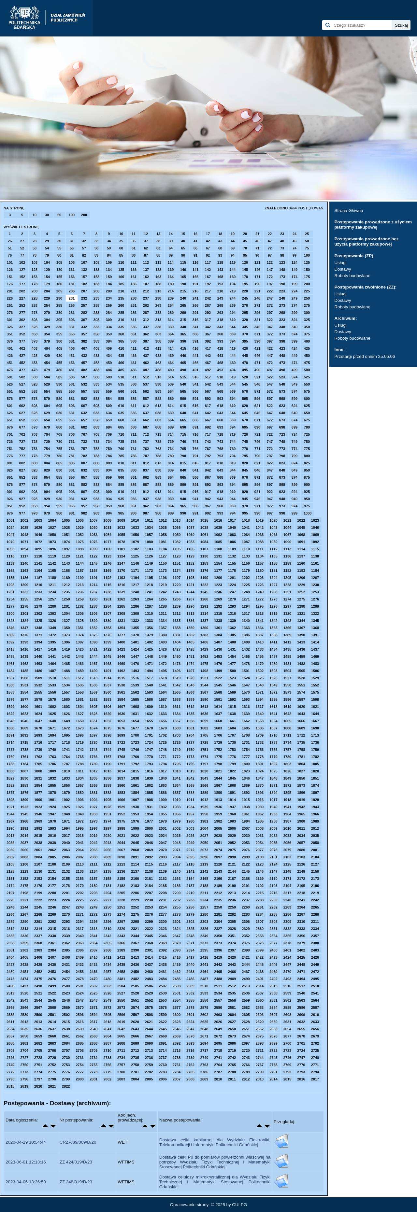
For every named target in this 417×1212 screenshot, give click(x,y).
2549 (107, 1000)
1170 (121, 570)
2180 (93, 886)
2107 (38, 864)
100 (72, 215)
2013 (10, 836)
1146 (107, 563)
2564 (315, 1000)
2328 (232, 929)
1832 (52, 778)
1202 (246, 578)
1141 (38, 563)
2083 (24, 857)
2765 (232, 1065)
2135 (107, 871)
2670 (190, 1036)
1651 (93, 721)
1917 (273, 800)
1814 (121, 771)
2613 (38, 1022)
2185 (162, 886)
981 (72, 513)
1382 (190, 635)
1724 (149, 742)
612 (146, 406)
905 (59, 492)
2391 (149, 950)
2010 (287, 828)
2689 (135, 1043)
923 (282, 492)
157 (84, 277)
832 (84, 470)
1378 (135, 635)
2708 (79, 1050)
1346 (10, 628)
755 (59, 449)
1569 (232, 692)
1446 (121, 656)
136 (134, 270)
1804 (301, 764)
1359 (190, 628)
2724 (301, 1050)
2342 (107, 936)
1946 (38, 814)
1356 (149, 628)
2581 (232, 1007)
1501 (246, 671)
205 (59, 291)
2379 (301, 943)
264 (171, 305)
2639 (79, 1029)
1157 (260, 563)
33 (96, 241)
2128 (10, 871)
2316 (66, 929)
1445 (107, 656)
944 (233, 499)
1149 (149, 563)
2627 (232, 1022)
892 (208, 484)
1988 (301, 821)
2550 (121, 1000)
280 (59, 313)
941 (195, 499)
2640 (93, 1029)
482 (84, 370)
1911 (190, 800)
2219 (315, 893)
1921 (10, 807)
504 (47, 377)
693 (220, 427)
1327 (66, 621)
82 (84, 255)
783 (96, 456)
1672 (66, 728)
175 (307, 277)
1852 (10, 785)
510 (121, 377)
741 (195, 442)
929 (47, 499)
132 (84, 270)
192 (208, 284)
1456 (260, 656)
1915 (246, 800)
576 (10, 399)
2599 (162, 1015)
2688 (121, 1043)
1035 (162, 527)
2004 (204, 828)
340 (183, 327)
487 (146, 370)
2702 (315, 1043)
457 (84, 363)
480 (59, 370)
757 (84, 449)
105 (59, 262)
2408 (66, 957)
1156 (246, 563)
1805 (315, 764)
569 (233, 391)
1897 (315, 793)
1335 (176, 621)
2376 (260, 943)
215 (183, 291)
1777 (246, 757)
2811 (232, 1079)
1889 (204, 793)
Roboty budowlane (352, 275)
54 (47, 248)
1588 (176, 699)
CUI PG (239, 1204)
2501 (79, 986)
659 (109, 420)
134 (109, 270)
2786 (204, 1072)
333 (96, 327)
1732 (260, 742)
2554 (176, 1000)
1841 (176, 778)
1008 (107, 520)
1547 (246, 685)
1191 (93, 578)
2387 (93, 950)
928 (34, 499)
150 (307, 270)
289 (171, 313)
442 (208, 356)
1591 (218, 699)
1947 (52, 814)
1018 (246, 520)
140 (183, 270)
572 (270, 391)
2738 (176, 1058)
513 (158, 377)
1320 (287, 613)
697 (270, 427)
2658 (24, 1036)
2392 (162, 950)
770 (245, 449)
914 (171, 492)
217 (208, 291)
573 (282, 391)
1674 (93, 728)
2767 (260, 1065)
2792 (287, 1072)
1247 (232, 592)
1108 (218, 549)
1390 (301, 635)
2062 (52, 850)
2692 (176, 1043)
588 (158, 399)
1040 (232, 527)
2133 (79, 871)
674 (294, 420)
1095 (38, 549)
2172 (301, 879)
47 (270, 241)
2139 (162, 871)
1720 (93, 742)
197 (270, 284)
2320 (121, 929)
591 (195, 399)
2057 (301, 843)
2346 (162, 936)
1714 (10, 742)
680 (59, 427)
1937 (232, 807)
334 (109, 327)
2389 (121, 950)
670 (245, 420)
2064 (79, 850)
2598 (149, 1015)
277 (22, 313)
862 (146, 477)
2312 (10, 929)
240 (183, 298)
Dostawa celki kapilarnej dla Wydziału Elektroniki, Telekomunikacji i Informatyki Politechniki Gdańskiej (214, 1142)
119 (233, 262)
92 (208, 255)
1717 (52, 742)
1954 (149, 814)
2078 (273, 850)
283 (96, 313)
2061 (38, 850)
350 (307, 327)
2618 (107, 1022)
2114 (135, 864)
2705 (38, 1050)
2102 (287, 857)
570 (245, 391)
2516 (287, 986)
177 (22, 284)
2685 (79, 1043)
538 (158, 384)
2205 (121, 893)
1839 (149, 778)
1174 (176, 570)
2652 (260, 1029)
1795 (176, 764)
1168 (93, 570)
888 (158, 484)
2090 (121, 857)
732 (84, 442)
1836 (107, 778)
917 (208, 492)
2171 (287, 879)
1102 (135, 549)
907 (84, 492)
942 (208, 499)
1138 (315, 556)
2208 (162, 893)
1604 (79, 707)
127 (22, 270)
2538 (273, 993)
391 (195, 341)
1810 (66, 771)
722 (270, 434)
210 (121, 291)
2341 (93, 936)
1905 (107, 800)
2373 (218, 943)
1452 (204, 656)
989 (171, 513)
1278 (24, 606)
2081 (315, 850)
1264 (149, 599)
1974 (107, 821)
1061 (204, 535)
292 (208, 313)
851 (10, 477)
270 (245, 305)
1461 (10, 664)
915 (183, 492)
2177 (52, 886)
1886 (162, 793)
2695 (218, 1043)
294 (233, 313)
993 (220, 513)
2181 (107, 886)
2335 (10, 936)
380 (59, 341)
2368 (149, 943)
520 (245, 377)
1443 (79, 656)
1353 (107, 628)
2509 (190, 986)
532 (84, 384)
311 (134, 320)
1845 (232, 778)
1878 (52, 793)
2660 (52, 1036)
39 (171, 241)
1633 (162, 714)
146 (257, 270)
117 (208, 262)
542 (208, 384)
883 (96, 484)
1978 (162, 821)
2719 (232, 1050)
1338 (218, 621)
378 (34, 341)
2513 (246, 986)
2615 (66, 1022)
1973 (93, 821)
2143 (218, 871)
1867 (218, 785)
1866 (204, 785)
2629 (260, 1022)
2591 (52, 1015)
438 (158, 356)
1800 (246, 764)
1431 (232, 649)
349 (294, 327)
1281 (66, 606)
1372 (52, 635)
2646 (176, 1029)
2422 (260, 957)
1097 (66, 549)
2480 (107, 979)
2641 (107, 1029)
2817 (315, 1079)
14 (171, 234)
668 (220, 420)
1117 (24, 556)
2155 (66, 879)
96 (257, 255)
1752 (218, 750)
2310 (301, 921)
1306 (93, 613)
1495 (162, 671)
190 (183, 284)
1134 (260, 556)
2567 (38, 1007)
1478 (246, 664)
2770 (301, 1065)
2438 (162, 964)
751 (10, 449)
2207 (149, 893)
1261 (107, 599)
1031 (107, 527)
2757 (121, 1065)
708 (96, 434)
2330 (260, 929)
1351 (79, 628)
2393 (176, 950)
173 (282, 277)
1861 (135, 785)
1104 (162, 549)
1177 (218, 570)
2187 (190, 886)
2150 (315, 871)
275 (307, 305)
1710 (273, 735)
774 (294, 449)
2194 (287, 886)
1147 (121, 563)
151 (10, 277)
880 (59, 484)
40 (183, 241)
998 (282, 513)
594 (233, 399)
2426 (315, 957)
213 (158, 291)
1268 (204, 599)
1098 (79, 549)
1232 (24, 592)
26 (10, 241)
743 (220, 442)
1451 (190, 656)
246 (257, 298)
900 (307, 484)
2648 (204, 1029)
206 (72, 291)
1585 (135, 699)
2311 (315, 921)
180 (59, 284)
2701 (301, 1043)
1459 (301, 656)
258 (96, 305)
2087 (79, 857)
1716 (38, 742)
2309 (287, 921)
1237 (93, 592)
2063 (66, 850)
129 (47, 270)
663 (158, 420)
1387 (260, 635)
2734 (121, 1058)
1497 (190, 671)
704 (47, 434)
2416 (176, 957)
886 (134, 484)
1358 (176, 628)
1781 (301, 757)
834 (109, 470)
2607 (273, 1015)
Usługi (340, 262)
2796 (24, 1079)
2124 (273, 864)
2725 (315, 1050)
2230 (149, 900)
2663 (93, 1036)
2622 (162, 1022)
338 (158, 327)
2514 (260, 986)
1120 (66, 556)
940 (183, 499)
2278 (176, 914)
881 (72, 484)
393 (220, 341)
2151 (10, 879)
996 (257, 513)
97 (270, 255)
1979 (176, 821)
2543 (24, 1000)
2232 (176, 900)
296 (257, 313)
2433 (93, 964)
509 (109, 377)
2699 (273, 1043)
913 (158, 492)
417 (208, 348)
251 (10, 305)
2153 (38, 879)
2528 (135, 993)
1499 (218, 671)
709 (109, 434)
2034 (301, 836)
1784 (24, 764)
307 (84, 320)
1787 (66, 764)
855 (59, 477)
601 (10, 406)
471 (257, 363)
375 (307, 334)
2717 (204, 1050)
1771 (162, 757)
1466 (79, 664)
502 (22, 377)
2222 (38, 900)
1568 (218, 692)
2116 (162, 864)
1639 (246, 714)
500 (307, 370)
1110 (246, 549)
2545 (52, 1000)
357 (84, 334)
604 (47, 406)
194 (233, 284)
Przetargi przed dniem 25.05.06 (364, 356)
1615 (232, 707)
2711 (121, 1050)
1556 (52, 692)
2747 (301, 1058)
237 (146, 298)
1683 (218, 728)
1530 (10, 685)
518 (220, 377)
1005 (66, 520)
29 (47, 241)
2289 (10, 921)
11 (134, 234)
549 (294, 384)
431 (72, 356)
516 (195, 377)
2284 (260, 914)
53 (34, 248)
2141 (190, 871)
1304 (66, 613)
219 (233, 291)
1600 (24, 707)
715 (183, 434)
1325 (38, 621)
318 (220, 320)
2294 (79, 921)
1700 (135, 735)
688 (158, 427)
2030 (246, 836)
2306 (246, 921)
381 (72, 341)
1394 (38, 642)
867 (208, 477)
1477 (232, 664)
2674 (246, 1036)
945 (245, 499)
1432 (246, 649)
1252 (301, 592)
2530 (162, 993)
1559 (93, 692)
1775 (218, 757)
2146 (260, 871)
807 (84, 463)
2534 (218, 993)
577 (22, 399)
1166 (66, 570)
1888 (190, 793)
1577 (24, 699)
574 (294, 391)
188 (158, 284)
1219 (162, 585)
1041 (246, 527)
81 (72, 255)
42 (208, 241)
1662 (246, 721)
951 (10, 506)
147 (270, 270)
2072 (190, 850)
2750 (24, 1065)
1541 (162, 685)
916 (195, 492)
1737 (10, 750)
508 (96, 377)
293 (220, 313)
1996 (93, 828)
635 (121, 413)
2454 (66, 972)
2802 (107, 1079)
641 (195, 413)
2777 (79, 1072)
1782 (315, 757)
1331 (121, 621)
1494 (149, 671)
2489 (232, 979)
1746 (135, 750)
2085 (52, 857)
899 (294, 484)
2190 (232, 886)
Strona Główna (348, 210)
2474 (24, 979)
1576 (10, 699)
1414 (315, 642)
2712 (135, 1050)
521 (257, 377)
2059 (10, 850)
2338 (52, 936)
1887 (176, 793)
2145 (246, 871)
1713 (315, 735)
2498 (38, 986)
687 (146, 427)
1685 (246, 728)
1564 (162, 692)
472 (270, 363)
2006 (232, 828)
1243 (176, 592)
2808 (190, 1079)
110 (121, 262)
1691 (10, 735)
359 (109, 334)
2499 (52, 986)
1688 (287, 728)
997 (270, 513)
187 (146, 284)
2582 (246, 1007)
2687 (107, 1043)
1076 (93, 542)
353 (34, 334)
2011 (301, 828)
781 (72, 456)
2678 (301, 1036)
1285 (121, 606)
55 (59, 248)
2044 (121, 843)
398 (282, 341)
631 (72, 413)
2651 (246, 1029)
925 (307, 492)
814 (171, 463)
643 (220, 413)
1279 (38, 606)
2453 (52, 972)
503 (34, 377)
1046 (315, 527)
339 (171, 327)
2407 (52, 957)
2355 (287, 936)
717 (208, 434)
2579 (204, 1007)
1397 (79, 642)
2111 (93, 864)
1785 (38, 764)
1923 (38, 807)
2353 (260, 936)
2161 (149, 879)
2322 (149, 929)
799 (294, 456)
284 (109, 313)
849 (294, 470)
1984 (246, 821)
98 (282, 255)
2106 (24, 864)
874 (294, 477)
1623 (24, 714)
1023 (315, 520)
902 (22, 492)
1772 (176, 757)
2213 (232, 893)
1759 (315, 750)
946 (257, 499)
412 (146, 348)
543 (220, 384)
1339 (232, 621)
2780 (121, 1072)
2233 (190, 900)
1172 (149, 570)
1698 (107, 735)
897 (270, 484)
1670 (38, 728)
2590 (38, 1015)
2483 (149, 979)
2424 (287, 957)
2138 (149, 871)
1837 (121, 778)
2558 (232, 1000)
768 (220, 449)
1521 (204, 678)
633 (96, 413)
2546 (66, 1000)
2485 (176, 979)
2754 (79, 1065)
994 (233, 513)
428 (34, 356)
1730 (232, 742)
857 (84, 477)
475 (307, 363)
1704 (190, 735)
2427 (10, 964)
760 (121, 449)
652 (22, 420)
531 (72, 384)
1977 (149, 821)
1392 (10, 642)
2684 (66, 1043)
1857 (79, 785)
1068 (301, 535)
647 (270, 413)
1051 (66, 535)
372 (270, 334)
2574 (135, 1007)
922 (270, 492)
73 (282, 248)
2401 (287, 950)
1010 (135, 520)
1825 (273, 771)
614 (171, 406)
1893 (260, 793)
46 (257, 241)
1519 (176, 678)
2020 (107, 836)
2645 (162, 1029)
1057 (149, 535)
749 (294, 442)
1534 (66, 685)
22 (270, 234)
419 (233, 348)
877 (22, 484)
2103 (301, 857)
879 (47, 484)
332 (84, 327)
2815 (287, 1079)
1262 (121, 599)
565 (183, 391)
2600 (176, 1015)
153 (34, 277)
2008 (260, 828)
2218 (301, 893)
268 (220, 305)
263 (158, 305)
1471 (149, 664)
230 (59, 298)
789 (171, 456)
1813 (107, 771)
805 (59, 463)
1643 (301, 714)
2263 (287, 907)
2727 (24, 1058)
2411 (107, 957)
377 (22, 341)
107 (84, 262)
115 (183, 262)
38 (158, 241)
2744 (260, 1058)
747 (270, 442)
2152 (24, 879)
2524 (79, 993)
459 (109, 363)
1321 (301, 613)
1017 (232, 520)
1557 (66, 692)
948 (282, 499)
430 (59, 356)
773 (282, 449)
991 (195, 513)
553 (34, 391)
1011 (149, 520)
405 (59, 348)
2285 (273, 914)
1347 (24, 628)
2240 (287, 900)
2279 (190, 914)
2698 (260, 1043)
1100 (107, 549)
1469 (121, 664)
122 (270, 262)
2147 (273, 871)
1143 (66, 563)
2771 (315, 1065)
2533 (204, 993)
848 (282, 470)
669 (233, 420)
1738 (24, 750)
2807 (176, 1079)
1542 (176, 685)
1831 (38, 778)
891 (195, 484)
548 (282, 384)
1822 (232, 771)
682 (84, 427)
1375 (93, 635)
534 (109, 384)
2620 (135, 1022)
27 (22, 241)
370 (245, 334)
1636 (204, 714)
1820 (204, 771)
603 (34, 406)
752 (22, 449)
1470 (135, 664)
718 (220, 434)
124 (294, 262)
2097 (218, 857)
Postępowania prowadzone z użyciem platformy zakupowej (373, 224)
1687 (273, 728)
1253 (315, 592)
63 (158, 248)
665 (183, 420)
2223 (52, 900)
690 (183, 427)
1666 (301, 721)
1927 (93, 807)
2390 (135, 950)
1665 (287, 721)
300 (307, 313)
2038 (38, 843)
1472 (162, 664)
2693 (190, 1043)
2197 (10, 893)
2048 (176, 843)
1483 (315, 664)
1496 (176, 671)
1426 (162, 649)
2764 (218, 1065)
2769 (287, 1065)
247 (270, 298)
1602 (52, 707)
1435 (287, 649)
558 (96, 391)
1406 (204, 642)
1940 (273, 807)
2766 (246, 1065)
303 (34, 320)
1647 (38, 721)
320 (245, 320)
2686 (93, 1043)
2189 (218, 886)
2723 (287, 1050)
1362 (232, 628)
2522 (52, 993)
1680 (176, 728)
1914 (232, 800)
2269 (52, 914)
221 (257, 291)
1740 (52, 750)
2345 (149, 936)
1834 (79, 778)
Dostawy (342, 269)
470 (245, 363)
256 (72, 305)
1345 (315, 621)
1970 (52, 821)
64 (171, 248)
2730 (66, 1058)
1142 (52, 563)
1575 (315, 692)
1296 (273, 606)
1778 (260, 757)
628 (34, 413)
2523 (66, 993)
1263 (135, 599)
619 (233, 406)
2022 (135, 836)
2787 (218, 1072)
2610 (315, 1015)
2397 (232, 950)
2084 (38, 857)
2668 (162, 1036)
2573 (121, 1007)
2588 (10, 1015)
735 (121, 442)
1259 (79, 599)
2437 (149, 964)
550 (307, 384)
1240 (135, 592)
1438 (10, 656)
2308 (273, 921)
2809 (204, 1079)
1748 (162, 750)
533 (96, 384)
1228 (287, 585)
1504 (287, 671)
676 (10, 427)
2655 (301, 1029)
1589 (190, 699)
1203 (260, 578)
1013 (176, 520)
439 (171, 356)
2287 (301, 914)
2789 (246, 1072)
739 (171, 442)
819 (233, 463)
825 (307, 463)
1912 (204, 800)
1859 (107, 785)
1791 (121, 764)
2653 (273, 1029)
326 (10, 327)
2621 (149, 1022)
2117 (176, 864)
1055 (121, 535)
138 (158, 270)
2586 (301, 1007)
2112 (107, 864)
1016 (218, 520)
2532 (190, 993)
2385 (66, 950)
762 (146, 449)
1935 (204, 807)
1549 (273, 685)
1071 (24, 542)
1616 (246, 707)
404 (47, 348)
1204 (273, 578)
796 (257, 456)
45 (245, 241)
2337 (38, 936)
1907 (135, 800)
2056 (287, 843)
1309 (135, 613)
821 (257, 463)
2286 (287, 914)
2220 (10, 900)
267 (208, 305)
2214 (246, 893)
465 (183, 363)
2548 (93, 1000)
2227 (107, 900)
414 (171, 348)
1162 (10, 570)
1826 (287, 771)
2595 (107, 1015)
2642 (121, 1029)
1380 (162, 635)
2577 (176, 1007)
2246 (52, 907)
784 (109, 456)
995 (245, 513)
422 (270, 348)
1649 (66, 721)
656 (72, 420)
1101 (121, 549)
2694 (204, 1043)
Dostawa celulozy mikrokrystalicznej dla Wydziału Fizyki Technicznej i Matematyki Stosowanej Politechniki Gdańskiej (214, 1182)
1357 (162, 628)
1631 (135, 714)
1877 (38, 793)
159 (109, 277)
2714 (162, 1050)
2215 (260, 893)
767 (208, 449)
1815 (135, 771)
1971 (66, 821)
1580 (66, 699)
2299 (149, 921)
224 (294, 291)
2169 (260, 879)
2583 (260, 1007)
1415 (10, 649)
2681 (24, 1043)
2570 (79, 1007)
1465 (66, 664)
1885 (149, 793)
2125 (287, 864)
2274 (121, 914)
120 (245, 262)
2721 (260, 1050)
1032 (121, 527)
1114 (301, 549)
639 (171, 413)
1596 (287, 699)
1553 (10, 692)
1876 (24, 793)
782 (84, 456)
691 (195, 427)
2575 (149, 1007)
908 (96, 492)
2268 (38, 914)
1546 (232, 685)
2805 (149, 1079)
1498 (204, 671)
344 (233, 327)
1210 (38, 585)
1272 (260, 599)
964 (171, 506)
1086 (232, 542)
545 (245, 384)
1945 (24, 814)
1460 (315, 656)
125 (307, 262)
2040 (66, 843)
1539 (135, 685)
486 (134, 370)
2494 (301, 979)
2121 (232, 864)
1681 (190, 728)
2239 (273, 900)
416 (195, 348)
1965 (301, 814)
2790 (260, 1072)
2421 (246, 957)
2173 (315, 879)
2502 (93, 986)
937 (146, 499)
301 (10, 320)
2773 (24, 1072)
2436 (135, 964)
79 (47, 255)
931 (72, 499)
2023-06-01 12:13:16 (26, 1162)
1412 (287, 642)
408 (96, 348)
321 (257, 320)
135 (121, 270)
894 (233, 484)
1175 (190, 570)
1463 (38, 664)
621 (257, 406)
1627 (79, 714)
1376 (107, 635)
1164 (38, 570)
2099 (246, 857)
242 (208, 298)
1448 (149, 656)
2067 (121, 850)
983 (96, 513)
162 (146, 277)
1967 (10, 821)
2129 (24, 871)
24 (294, 234)
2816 (301, 1079)
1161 (315, 563)
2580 (218, 1007)
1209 (24, 585)
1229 (301, 585)
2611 (10, 1022)
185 (121, 284)
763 (158, 449)
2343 (121, 936)
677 (22, 427)
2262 (273, 907)
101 (10, 262)
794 (233, 456)
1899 (24, 800)
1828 (315, 771)
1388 (273, 635)
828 (34, 470)
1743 (93, 750)
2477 (66, 979)
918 (220, 492)
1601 (38, 707)
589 (171, 399)
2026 (190, 836)
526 (10, 384)
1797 (204, 764)
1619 (287, 707)
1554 (24, 692)
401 (10, 348)
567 (208, 391)
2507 (162, 986)
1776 (232, 757)
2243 (10, 907)
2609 (301, 1015)
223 (282, 291)
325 (307, 320)
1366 (287, 628)
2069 (149, 850)
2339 (66, 936)
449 (294, 356)
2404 (10, 957)
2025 (176, 836)
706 (72, 434)
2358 (10, 943)
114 (171, 262)
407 (84, 348)
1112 (273, 549)
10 (34, 215)
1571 (260, 692)
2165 (204, 879)
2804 (135, 1079)
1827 (301, 771)
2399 (260, 950)
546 (257, 384)
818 (220, 463)
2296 (107, 921)
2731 (79, 1058)
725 (307, 434)
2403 (315, 950)
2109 (66, 864)
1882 (107, 793)
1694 (52, 735)
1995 (79, 828)
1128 (176, 556)
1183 (301, 570)
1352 (93, 628)
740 (183, 442)
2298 (135, 921)
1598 (315, 699)
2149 (301, 871)
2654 (287, 1029)
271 (257, 305)
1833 (66, 778)
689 (171, 427)
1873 (301, 785)
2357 (315, 936)
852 (22, 477)
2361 (52, 943)
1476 (218, 664)
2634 (10, 1029)
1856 (66, 785)
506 (72, 377)
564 (171, 391)
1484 (10, 671)
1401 (135, 642)
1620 (301, 707)
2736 (149, 1058)
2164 (190, 879)
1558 (79, 692)
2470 (287, 972)
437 (146, 356)
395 (245, 341)
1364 (260, 628)
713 (158, 434)
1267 (190, 599)
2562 (287, 1000)
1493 (135, 671)
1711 (287, 735)
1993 (52, 828)
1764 (66, 757)
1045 (301, 527)
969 (233, 506)
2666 (135, 1036)
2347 (176, 936)
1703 (176, 735)
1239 (121, 592)
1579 (52, 699)
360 (121, 334)
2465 (218, 972)
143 (220, 270)
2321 (135, 929)
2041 (79, 843)
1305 (79, 613)
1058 (162, 535)
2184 (149, 886)
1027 (52, 527)
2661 (66, 1036)
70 (245, 248)
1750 (190, 750)
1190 (79, 578)
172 (270, 277)
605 (59, 406)
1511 (66, 678)
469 (233, 363)
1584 (121, 699)
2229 (135, 900)
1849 (287, 778)
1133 (246, 556)
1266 (176, 599)
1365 (273, 628)
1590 (204, 699)
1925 (66, 807)
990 (183, 513)
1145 (93, 563)
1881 (93, 793)
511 (134, 377)
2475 (38, 979)
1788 (79, 764)
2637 (52, 1029)
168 (220, 277)
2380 (315, 943)
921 (257, 492)
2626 (218, 1022)
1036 (176, 527)
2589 (24, 1015)
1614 (218, 707)
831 (72, 470)
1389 (287, 635)
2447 (287, 964)
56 (72, 248)
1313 (190, 613)
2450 (10, 972)
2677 (287, 1036)
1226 (260, 585)
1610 (162, 707)
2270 (66, 914)
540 (183, 384)
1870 (260, 785)
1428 (190, 649)
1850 (301, 778)
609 (109, 406)
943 (220, 499)
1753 (232, 750)
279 (47, 313)
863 (158, 477)
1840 (162, 778)
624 (294, 406)
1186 (24, 578)
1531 (24, 685)
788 (158, 456)
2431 (66, 964)
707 (84, 434)
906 (72, 492)
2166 (218, 879)
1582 (93, 699)
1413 (301, 642)
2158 (107, 879)
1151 (176, 563)
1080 (149, 542)
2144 (232, 871)
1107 (204, 549)
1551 (301, 685)
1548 (260, 685)
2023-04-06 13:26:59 (26, 1181)
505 (59, 377)
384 (109, 341)
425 (307, 348)
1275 (301, 599)
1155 (232, 563)
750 (307, 442)
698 (282, 427)
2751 (38, 1065)
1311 (162, 613)
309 (109, 320)
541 (195, 384)
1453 (218, 656)
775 (307, 449)
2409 (79, 957)
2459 (135, 972)
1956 (176, 814)
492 (208, 370)
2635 (24, 1029)
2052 (232, 843)
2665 (121, 1036)
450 (307, 356)
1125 (135, 556)
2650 (232, 1029)
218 (220, 291)
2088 (93, 857)
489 (171, 370)
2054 (260, 843)
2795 (10, 1079)
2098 (232, 857)
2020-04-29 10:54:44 (26, 1142)
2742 (232, 1058)
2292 (52, 921)
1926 (79, 807)
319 (233, 320)
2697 (246, 1043)
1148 (135, 563)
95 (245, 255)
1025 (24, 527)
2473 (10, 979)
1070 (10, 542)
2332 (287, 929)
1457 (273, 656)
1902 (66, 800)
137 (146, 270)
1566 (190, 692)
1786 (52, 764)
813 (158, 463)
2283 (246, 914)
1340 (246, 621)
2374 (232, 943)
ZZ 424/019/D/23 (76, 1162)
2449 (315, 964)
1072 (38, 542)
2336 (24, 936)
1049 (38, 535)
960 (121, 506)
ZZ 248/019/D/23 (76, 1181)
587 (146, 399)
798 (282, 456)
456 (72, 363)
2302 (190, 921)
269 (233, 305)
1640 (260, 714)
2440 (190, 964)
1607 (121, 707)
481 (72, 370)
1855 (52, 785)
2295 (93, 921)
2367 (135, 943)
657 (84, 420)
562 (146, 391)
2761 (176, 1065)
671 (257, 420)
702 (22, 434)
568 (220, 391)
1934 (190, 807)
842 (208, 470)
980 (59, 513)
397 (270, 341)
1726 (176, 742)
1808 (38, 771)
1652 (107, 721)
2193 (273, 886)
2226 (93, 900)
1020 (273, 520)
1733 (273, 742)
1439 (24, 656)
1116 (10, 556)
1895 (287, 793)
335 (121, 327)
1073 (52, 542)
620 (245, 406)
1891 (232, 793)
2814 (273, 1079)
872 (270, 477)
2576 (162, 1007)
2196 (315, 886)
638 (158, 413)
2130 (38, 871)
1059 (176, 535)
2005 (218, 828)
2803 (121, 1079)
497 (270, 370)
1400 (121, 642)
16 (195, 234)
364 (171, 334)
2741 (218, 1058)
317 (208, 320)
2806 (162, 1079)
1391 (315, 635)
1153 (204, 563)
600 (307, 399)
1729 (218, 742)
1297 (287, 606)
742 (208, 442)
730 (59, 442)
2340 (79, 936)
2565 (10, 1007)
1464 (52, 664)
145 (245, 270)
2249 (93, 907)
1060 (190, 535)
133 (96, 270)
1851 (315, 778)
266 (195, 305)
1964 (287, 814)
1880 (79, 793)
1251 (287, 592)
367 (208, 334)
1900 (38, 800)
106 (72, 262)
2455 (79, 972)
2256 (190, 907)
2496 (10, 986)
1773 (190, 757)
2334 (315, 929)
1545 (218, 685)
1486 (38, 671)
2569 (66, 1007)
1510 (52, 678)
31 (72, 241)
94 (233, 255)
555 (59, 391)
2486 (190, 979)
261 (134, 305)
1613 (204, 707)
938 (158, 499)
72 (270, 248)
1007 (93, 520)
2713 (149, 1050)
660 (121, 420)
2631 (287, 1022)
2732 (93, 1058)
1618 (273, 707)
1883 (121, 793)
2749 (10, 1065)
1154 (218, 563)
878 (34, 484)
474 (294, 363)
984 (109, 513)
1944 (10, 814)
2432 (79, 964)
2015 (38, 836)
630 (59, 413)
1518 (162, 678)
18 (220, 234)
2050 (204, 843)
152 (22, 277)
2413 (135, 957)
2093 (162, 857)
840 (183, 470)
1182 (287, 570)
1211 (52, 585)
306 (72, 320)
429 (47, 356)
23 (282, 234)
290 (183, 313)
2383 (38, 950)
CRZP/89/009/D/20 (78, 1142)
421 (257, 348)
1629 (107, 714)
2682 (38, 1043)
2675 (260, 1036)
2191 (246, 886)
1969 (38, 821)
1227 (273, 585)
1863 (162, 785)
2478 (79, 979)
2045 (135, 843)
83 (96, 255)
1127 (162, 556)
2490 (246, 979)
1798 (218, 764)
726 (10, 442)
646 (257, 413)
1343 (287, 621)
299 (294, 313)
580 (59, 399)
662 (146, 420)
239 (171, 298)
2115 (149, 864)
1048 (24, 535)
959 (109, 506)
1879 (66, 793)
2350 (218, 936)
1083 (190, 542)
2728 (38, 1058)
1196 (162, 578)
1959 (218, 814)
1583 (107, 699)
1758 (301, 750)
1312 (176, 613)
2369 (162, 943)
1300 (10, 613)
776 (10, 456)
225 (307, 291)
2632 (301, 1022)
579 (47, 399)
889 (171, 484)
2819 (24, 1086)
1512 (79, 678)
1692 (24, 735)
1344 (301, 621)
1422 (107, 649)
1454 (232, 656)
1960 (232, 814)
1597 (301, 699)
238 (158, 298)
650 (307, 413)
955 (59, 506)
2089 (107, 857)
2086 (66, 857)
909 (109, 492)
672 (270, 420)
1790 (107, 764)
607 (84, 406)
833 (96, 470)
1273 (273, 599)
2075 (232, 850)
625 (307, 406)
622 (270, 406)
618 (220, 406)
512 (146, 377)
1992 (38, 828)
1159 (287, 563)
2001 (162, 828)
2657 (10, 1036)
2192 (260, 886)
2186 (176, 886)
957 (84, 506)
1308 (121, 613)
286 (134, 313)
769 (233, 449)
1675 (107, 728)
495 (245, 370)
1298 (301, 606)
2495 (315, 979)
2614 (52, 1022)
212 (146, 291)
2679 (315, 1036)
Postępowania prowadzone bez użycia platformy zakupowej (366, 241)
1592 (232, 699)
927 (22, 499)
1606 (107, 707)
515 (183, 377)
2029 (232, 836)
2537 (260, 993)
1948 (66, 814)
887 (146, 484)
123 (282, 262)
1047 (10, 535)
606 (72, 406)
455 (59, 363)
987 (146, 513)
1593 (246, 699)
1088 (260, 542)
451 (10, 363)
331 (72, 327)
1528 (301, 678)
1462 (24, 664)
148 (282, 270)
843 (220, 470)
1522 (218, 678)
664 (171, 420)
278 (34, 313)
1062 (218, 535)
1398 (93, 642)
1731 (246, 742)
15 (183, 234)
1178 (232, 570)
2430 (52, 964)
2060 (24, 850)
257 (84, 305)
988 (158, 513)
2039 (52, 843)
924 (294, 492)
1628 (93, 714)
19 (233, 234)
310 (121, 320)
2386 (79, 950)
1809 (52, 771)
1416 (24, 649)
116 (195, 262)
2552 (149, 1000)
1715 (24, 742)
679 (47, 427)
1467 (93, 664)
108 (96, 262)
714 (171, 434)
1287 (149, 606)
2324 (176, 929)
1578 (38, 699)
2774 (38, 1072)
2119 (204, 864)
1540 (149, 685)
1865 (190, 785)
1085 (218, 542)
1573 (287, 692)
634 (109, 413)
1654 (135, 721)
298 (282, 313)
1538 (121, 685)
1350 (66, 628)
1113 (287, 549)
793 (220, 456)
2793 (301, 1072)
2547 (79, 1000)
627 (22, 413)
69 (233, 248)
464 (171, 363)
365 (183, 334)
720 (245, 434)
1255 (24, 599)
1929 (121, 807)
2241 (301, 900)
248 (282, 298)
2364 (93, 943)
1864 (176, 785)
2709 (93, 1050)
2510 (204, 986)
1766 (93, 757)
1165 (52, 570)
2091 (135, 857)
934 (109, 499)
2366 (121, 943)
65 (183, 248)
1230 (315, 585)
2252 (135, 907)
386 (134, 341)
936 (134, 499)
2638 (66, 1029)
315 (183, 320)
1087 (246, 542)
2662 (79, 1036)
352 (22, 334)
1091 (301, 542)
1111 (260, 549)
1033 (135, 527)
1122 (93, 556)
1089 (273, 542)
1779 (273, 757)
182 (84, 284)
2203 (93, 893)
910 (121, 492)
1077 (107, 542)
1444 (93, 656)
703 (34, 434)
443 (220, 356)
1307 (107, 613)
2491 (260, 979)
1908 (149, 800)
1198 (190, 578)
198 (282, 284)
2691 (162, 1043)
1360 (204, 628)
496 (257, 370)
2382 (24, 950)
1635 (190, 714)
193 (220, 284)
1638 (232, 714)
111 (134, 262)
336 (134, 327)
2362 (66, 943)
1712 (301, 735)
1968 (24, 821)
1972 (79, 821)
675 (307, 420)
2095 (190, 857)
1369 (10, 635)
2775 (52, 1072)
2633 (315, 1022)
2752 (52, 1065)
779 (47, 456)
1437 (315, 649)
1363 (246, 628)
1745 (121, 750)
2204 (107, 893)
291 (195, 313)
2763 (204, 1065)
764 (171, 449)
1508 (24, 678)
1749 (176, 750)
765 (183, 449)
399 (294, 341)
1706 (218, 735)
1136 (287, 556)
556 (72, 391)
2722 (273, 1050)
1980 (190, 821)
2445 (260, 964)
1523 (232, 678)
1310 (149, 613)
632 (84, 413)
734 (109, 442)
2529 (149, 993)
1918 (287, 800)
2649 (218, 1029)
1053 (93, 535)
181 (72, 284)
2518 (315, 986)
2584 (273, 1007)
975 (307, 506)
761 (134, 449)
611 (134, 406)
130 (59, 270)
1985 (260, 821)
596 (257, 399)
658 (96, 420)
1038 (204, 527)
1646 (24, 721)
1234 (52, 592)
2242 (315, 900)
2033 (287, 836)
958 (96, 506)
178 (34, 284)
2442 (218, 964)
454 (47, 363)
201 (10, 291)
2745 (273, 1058)
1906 (121, 800)
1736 (315, 742)
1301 (24, 613)
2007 (246, 828)
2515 (273, 986)
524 (294, 377)
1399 (107, 642)
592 (208, 399)
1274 (287, 599)
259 (109, 305)
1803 (287, 764)
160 (121, 277)
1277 (10, 606)
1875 (10, 793)
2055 (273, 843)
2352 (246, 936)
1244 (190, 592)
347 (270, 327)
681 (72, 427)
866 (195, 477)
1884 (135, 793)
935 (121, 499)
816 (195, 463)
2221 (24, 900)
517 (208, 377)
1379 (149, 635)
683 (96, 427)
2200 (52, 893)
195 (245, 284)
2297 (121, 921)
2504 (121, 986)
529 (47, 384)
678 (34, 427)
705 (59, 434)
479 (47, 370)
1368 (315, 628)
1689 (301, 728)
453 (34, 363)
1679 (162, 728)
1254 (10, 599)
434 (109, 356)
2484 (162, 979)
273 (282, 305)
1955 (162, 814)
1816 (149, 771)
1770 (149, 757)
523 (282, 377)
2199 (38, 893)
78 (34, 255)
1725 (162, 742)
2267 (24, 914)
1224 (232, 585)
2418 (204, 957)
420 (245, 348)
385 (121, 341)
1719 (79, 742)
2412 (121, 957)
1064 (246, 535)
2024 (162, 836)
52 (22, 248)
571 (257, 391)
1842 (190, 778)
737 (146, 442)
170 (245, 277)
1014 (190, 520)
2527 (121, 993)
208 (96, 291)
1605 (93, 707)
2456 (93, 972)
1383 (204, 635)
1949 (79, 814)
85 (121, 255)
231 (72, 298)
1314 (204, 613)
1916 (260, 800)
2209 (176, 893)
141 (195, 270)
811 (134, 463)
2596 (121, 1015)
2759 (149, 1065)
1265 (162, 599)
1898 (10, 800)
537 (146, 384)
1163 (24, 570)
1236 (79, 592)
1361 (218, 628)
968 (220, 506)
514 (171, 377)
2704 (24, 1050)
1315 (218, 613)
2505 (135, 986)
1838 (135, 778)
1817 (162, 771)
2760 (162, 1065)
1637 (218, 714)
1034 (149, 527)
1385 (232, 635)
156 (72, 277)
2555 (190, 1000)
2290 (24, 921)
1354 (121, 628)
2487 (204, 979)
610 (121, 406)
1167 (79, 570)
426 (10, 356)
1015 (204, 520)
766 (195, 449)
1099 (93, 549)
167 (208, 277)
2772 (10, 1072)
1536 (93, 685)
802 (22, 463)
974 (294, 506)
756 (72, 449)
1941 (287, 807)
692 (208, 427)
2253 (149, 907)
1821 (218, 771)
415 (183, 348)
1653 (121, 721)
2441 (204, 964)
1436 (301, 649)
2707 (66, 1050)
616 (195, 406)
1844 (218, 778)
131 (72, 270)
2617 (93, 1022)
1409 (246, 642)
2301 (176, 921)
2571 (93, 1007)
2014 (24, 836)
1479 (260, 664)
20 (245, 234)
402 (22, 348)
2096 (204, 857)
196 (257, 284)
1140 (24, 563)
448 (282, 356)
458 (96, 363)
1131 (218, 556)
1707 (232, 735)
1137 (301, 556)
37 (146, 241)
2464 (204, 972)
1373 (66, 635)
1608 (135, 707)
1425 (149, 649)
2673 (232, 1036)
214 (171, 291)
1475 (204, 664)
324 (294, 320)
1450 (176, 656)
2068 (135, 850)
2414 (149, 957)
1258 (66, 599)
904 (47, 492)
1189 (66, 578)
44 (233, 241)
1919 (301, 800)
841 (195, 470)
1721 (107, 742)
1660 (218, 721)
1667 (315, 721)
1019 (260, 520)
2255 (176, 907)
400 (307, 341)
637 (146, 413)
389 (171, 341)
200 (84, 215)
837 (146, 470)
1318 (260, 613)
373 (282, 334)
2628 (246, 1022)
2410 (93, 957)
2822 (66, 1086)
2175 (24, 886)
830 (59, 470)
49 (294, 241)
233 (96, 298)
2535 (232, 993)
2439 (176, 964)
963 (158, 506)
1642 (287, 714)
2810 (218, 1079)
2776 (66, 1072)
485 (121, 370)
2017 (66, 836)
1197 (176, 578)
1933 (176, 807)
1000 (307, 513)
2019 (93, 836)
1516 (135, 678)
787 (146, 456)
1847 (260, 778)
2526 (107, 993)
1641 (273, 714)
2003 (190, 828)
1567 (204, 692)
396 (257, 341)
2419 (218, 957)
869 (233, 477)
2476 (52, 979)
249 (294, 298)
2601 (190, 1015)
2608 (287, 1015)
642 (208, 413)
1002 (24, 520)
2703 (10, 1050)
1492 (121, 671)
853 (34, 477)
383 (96, 341)
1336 (190, 621)
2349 (204, 936)
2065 (93, 850)
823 (282, 463)
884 (109, 484)
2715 (176, 1050)
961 (134, 506)
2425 (301, 957)
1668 (10, 728)
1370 (24, 635)
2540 (301, 993)
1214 (93, 585)
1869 (246, 785)
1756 (273, 750)
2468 (260, 972)
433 (96, 356)
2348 (190, 936)
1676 (121, 728)
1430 (218, 649)
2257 (204, 907)
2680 (10, 1043)
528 (34, 384)
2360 (38, 943)
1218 (149, 585)
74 (294, 248)
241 (195, 298)
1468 (107, 664)
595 (245, 399)
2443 (232, 964)
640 (183, 413)
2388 (107, 950)
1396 (66, 642)
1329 (93, 621)
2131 (52, 871)
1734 (287, 742)
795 (245, 456)
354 (47, 334)
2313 (24, 929)
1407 (218, 642)
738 (158, 442)
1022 (301, 520)
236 (134, 298)
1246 (218, 592)
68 (220, 248)
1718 (66, 742)
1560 (107, 692)
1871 (273, 785)
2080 (301, 850)
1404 (176, 642)
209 (109, 291)
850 (307, 470)
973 (282, 506)
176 (10, 284)
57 (84, 248)
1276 (315, 599)
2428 (24, 964)
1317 (246, 613)
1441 (52, 656)
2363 (79, 943)
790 (183, 456)
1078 (121, 542)
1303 (52, 613)
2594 (93, 1015)
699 (294, 427)
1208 (10, 585)
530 (59, 384)
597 (270, 399)
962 (146, 506)
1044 (287, 527)
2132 (66, 871)
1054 (107, 535)
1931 (149, 807)
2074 (218, 850)
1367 (301, 628)
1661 (232, 721)
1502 (260, 671)
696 (257, 427)
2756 (107, 1065)
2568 (52, 1007)
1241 (149, 592)
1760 (10, 757)
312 (146, 320)
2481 (121, 979)
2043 (107, 843)
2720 (246, 1050)
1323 (10, 621)
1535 (79, 685)
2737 (162, 1058)
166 (195, 277)
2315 (52, 929)
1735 (301, 742)
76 (10, 255)
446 (257, 356)
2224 (66, 900)
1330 (107, 621)
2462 (176, 972)
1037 (190, 527)
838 (158, 470)
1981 (204, 821)
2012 (315, 828)
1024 (10, 527)
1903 (79, 800)
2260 (246, 907)
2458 (121, 972)
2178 (66, 886)
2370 (176, 943)
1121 (79, 556)
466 (195, 363)
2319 (107, 929)
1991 (24, 828)
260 (121, 305)
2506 (149, 986)
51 (10, 248)
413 (158, 348)
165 (183, 277)
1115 (315, 549)
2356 (301, 936)
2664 (107, 1036)
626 (10, 413)
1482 (301, 664)
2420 (232, 957)
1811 (79, 771)
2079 (287, 850)
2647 (190, 1029)
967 (208, 506)
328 (34, 327)
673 (282, 420)
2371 (190, 943)
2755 (93, 1065)
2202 (79, 893)
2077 (260, 850)
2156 (79, 879)
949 (294, 499)
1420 (79, 649)
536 (134, 384)
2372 (204, 943)
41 (195, 241)
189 (171, 284)
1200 (218, 578)
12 (146, 234)
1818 (176, 771)
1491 (107, 671)
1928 (107, 807)
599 (294, 399)
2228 (121, 900)
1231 (10, 592)
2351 (232, 936)
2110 (79, 864)
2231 (162, 900)
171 (257, 277)
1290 (190, 606)
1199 (204, 578)
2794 (315, 1072)
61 (134, 248)
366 (195, 334)
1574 (301, 692)
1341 (260, 621)
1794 (162, 764)
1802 (273, 764)
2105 (10, 864)
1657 (176, 721)
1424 (135, 649)
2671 (204, 1036)
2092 (149, 857)
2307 (260, 921)
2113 (121, 864)
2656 (315, 1029)
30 (47, 215)
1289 (176, 606)
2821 (52, 1086)
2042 (93, 843)
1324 (24, 621)
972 (270, 506)
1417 (38, 649)
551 (10, 391)
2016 (52, 836)
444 (233, 356)
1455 (246, 656)
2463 (190, 972)
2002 (176, 828)
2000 (149, 828)
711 (134, 434)
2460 (149, 972)
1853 (24, 785)
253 (34, 305)
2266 (10, 914)
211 (134, 291)
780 (59, 456)
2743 (246, 1058)
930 (59, 499)
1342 (273, 621)
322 (270, 320)
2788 (232, 1072)
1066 (273, 535)
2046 (149, 843)
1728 (204, 742)
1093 (10, 549)
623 (282, 406)
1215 (107, 585)
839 (171, 470)
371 (257, 334)
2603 (218, 1015)
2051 (218, 843)
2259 (232, 907)
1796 (190, 764)
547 (270, 384)
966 (195, 506)
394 (233, 341)
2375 (246, 943)
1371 (38, 635)
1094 (24, 549)
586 (134, 399)
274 (294, 305)
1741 (66, 750)
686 (134, 427)
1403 (162, 642)
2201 (66, 893)
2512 (232, 986)
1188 (52, 578)
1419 (66, 649)
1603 (66, 707)
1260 (93, 599)
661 (134, 420)
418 (220, 348)
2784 (176, 1072)
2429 (38, 964)
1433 (260, 649)
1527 (287, 678)
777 (22, 456)
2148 (287, 871)
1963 (273, 814)
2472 (315, 972)
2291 (38, 921)
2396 (218, 950)
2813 (260, 1079)
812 (146, 463)
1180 (260, 570)
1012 (162, 520)
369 (233, 334)
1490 (93, 671)
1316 (232, 613)
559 (109, 391)
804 (47, 463)
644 (233, 413)
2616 (79, 1022)
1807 (24, 771)
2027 (204, 836)
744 (233, 442)
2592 (66, 1015)
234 (109, 298)
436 (134, 356)
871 (257, 477)
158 (96, 277)
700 (307, 427)
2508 (176, 986)
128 (34, 270)
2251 (121, 907)
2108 (52, 864)
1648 (52, 721)
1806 (10, 771)
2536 (246, 993)
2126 (301, 864)
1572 (273, 692)
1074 (66, 542)
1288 (162, 606)
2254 (162, 907)
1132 (232, 556)
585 (121, 399)
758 (96, 449)
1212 (66, 585)
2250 (107, 907)
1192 (107, 578)
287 (146, 313)
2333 (301, 929)
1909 (162, 800)
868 (220, 477)
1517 (149, 678)
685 (121, 427)
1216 (121, 585)
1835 (93, 778)
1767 (107, 757)
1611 (176, 707)
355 (59, 334)
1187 (38, 578)
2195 (301, 886)
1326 (52, 621)
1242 (162, 592)
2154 (52, 879)
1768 (121, 757)
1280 (52, 606)
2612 (24, 1022)
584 (109, 399)
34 (109, 241)
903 (34, 492)
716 (195, 434)
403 (34, 348)
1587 (162, 699)
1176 (204, 570)
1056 (135, 535)
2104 (315, 857)
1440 (38, 656)
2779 (107, 1072)
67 (208, 248)
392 (208, 341)
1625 (52, 714)
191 (195, 284)
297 (270, 313)
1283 (93, 606)
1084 (204, 542)
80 (59, 255)
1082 (176, 542)
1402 (149, 642)
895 (245, 484)
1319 (273, 613)
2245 (38, 907)
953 (34, 506)
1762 (38, 757)
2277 (162, 914)
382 (84, 341)
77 (22, 255)
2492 (273, 979)
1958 (204, 814)
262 (146, 305)
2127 (315, 864)
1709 (260, 735)
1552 (315, 685)
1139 (10, 563)
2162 (162, 879)
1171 (135, 570)
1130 (204, 556)
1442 (66, 656)
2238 (260, 900)
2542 (10, 1000)
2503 (107, 986)
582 (84, 399)
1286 (135, 606)
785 (121, 456)
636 (134, 413)
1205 (287, 578)
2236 (232, 900)
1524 (246, 678)
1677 (135, 728)
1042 (260, 527)
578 (34, 399)
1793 (149, 764)
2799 (66, 1079)
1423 (121, 649)
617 (208, 406)
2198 (24, 893)
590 (183, 399)
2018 (79, 836)
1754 (246, 750)
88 (158, 255)
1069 (315, 535)
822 (270, 463)
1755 (260, 750)
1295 (260, 606)
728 (34, 442)
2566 (24, 1007)
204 (47, 291)
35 (121, 241)
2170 (273, 879)
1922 (24, 807)
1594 (260, 699)
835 (121, 470)
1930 (135, 807)
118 (220, 262)
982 (84, 513)
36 (134, 241)
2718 (218, 1050)
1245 (204, 592)
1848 (273, 778)
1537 (107, 685)
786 (134, 456)
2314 (38, 929)
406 (72, 348)
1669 (24, 728)
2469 (273, 972)
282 (84, 313)
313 (158, 320)
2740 (204, 1058)
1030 (93, 527)
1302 (38, 613)
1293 (232, 606)
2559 (246, 1000)
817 (208, 463)
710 (121, 434)
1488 (66, 671)
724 (294, 434)
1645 (10, 721)
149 (294, 270)
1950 (93, 814)
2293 (66, 921)
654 (47, 420)
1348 (38, 628)
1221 (190, 585)
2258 (218, 907)
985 (121, 513)
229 (47, 298)
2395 (204, 950)
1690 (315, 728)
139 (171, 270)
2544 (38, 1000)
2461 (162, 972)
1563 (149, 692)
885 (121, 484)
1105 (176, 549)
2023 (149, 836)
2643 (135, 1029)
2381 (10, 950)
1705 (204, 735)
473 (282, 363)
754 (47, 449)
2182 (121, 886)
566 (195, 391)
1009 (121, 520)
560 (121, 391)
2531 (176, 993)
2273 (107, 914)
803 (34, 463)
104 (47, 262)
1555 (38, 692)
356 (72, 334)
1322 (315, 613)
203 (34, 291)
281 (72, 313)
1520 (190, 678)
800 (307, 456)
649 (294, 413)
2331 (273, 929)
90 (183, 255)
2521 (38, 993)
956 (72, 506)
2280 (204, 914)
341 (195, 327)
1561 (121, 692)
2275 (135, 914)
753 (34, 449)
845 (245, 470)
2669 (176, 1036)
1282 (79, 606)
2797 (38, 1079)
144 (233, 270)
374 (294, 334)
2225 (79, 900)
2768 (273, 1065)
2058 (315, 843)
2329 (246, 929)
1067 (287, 535)
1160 (301, 563)
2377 (273, 943)
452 (22, 363)
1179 (246, 570)
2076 (246, 850)
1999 (135, 828)
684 (109, 427)
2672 (218, 1036)
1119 (52, 556)
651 (10, 420)
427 (22, 356)
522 (270, 377)
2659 (38, 1036)
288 (158, 313)
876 (10, 484)
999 (294, 513)
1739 (38, 750)
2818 (10, 1086)
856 (72, 477)
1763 (52, 757)
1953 (135, 814)
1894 (273, 793)
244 (233, 298)
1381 (176, 635)
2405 (24, 957)
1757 (287, 750)
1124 (121, 556)
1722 (121, 742)
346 (257, 327)
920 (245, 492)
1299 (315, 606)
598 (282, 399)
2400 (273, 950)
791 (195, 456)
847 (270, 470)
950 (307, 499)
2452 (38, 972)
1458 (287, 656)
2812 (246, 1079)
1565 (176, 692)
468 (220, 363)
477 (22, 370)
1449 (162, 656)
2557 (218, 1000)
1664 (273, 721)
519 (233, 377)
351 (10, 334)
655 (59, 420)
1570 (246, 692)
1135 (273, 556)
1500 (232, 671)
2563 (301, 1000)
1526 (273, 678)
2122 (246, 864)
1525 (260, 678)
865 (183, 477)
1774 (204, 757)
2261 (260, 907)
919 (233, 492)
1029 (79, 527)
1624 (38, 714)
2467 (246, 972)
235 (121, 298)
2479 (93, 979)
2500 (66, 986)
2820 (38, 1086)
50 (59, 215)
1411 (273, 642)
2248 (79, 907)
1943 (315, 807)
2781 (135, 1072)
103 (34, 262)
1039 (218, 527)
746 (257, 442)
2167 (232, 879)
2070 (162, 850)
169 (233, 277)
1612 (190, 707)
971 (257, 506)
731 (72, 442)
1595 (273, 699)
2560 (260, 1000)
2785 (190, 1072)
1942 (301, 807)
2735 (135, 1058)
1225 (246, 585)
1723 (135, 742)
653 (34, 420)
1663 (260, 721)
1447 (135, 656)
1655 (149, 721)
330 (59, 327)
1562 (135, 692)
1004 (52, 520)
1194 (135, 578)
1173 (162, 570)
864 (171, 477)
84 (109, 255)
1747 (149, 750)
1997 (107, 828)
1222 (204, 585)
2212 (218, 893)
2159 (121, 879)
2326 (204, 929)
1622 (10, 714)
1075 (79, 542)
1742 (79, 750)
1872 (287, 785)
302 (22, 320)
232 (84, 298)
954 (47, 506)
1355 (135, 628)
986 (134, 513)
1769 (135, 757)
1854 (38, 785)
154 (47, 277)
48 (282, 241)
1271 (246, 599)
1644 (315, 714)
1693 (38, 735)
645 (245, 413)
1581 (79, 699)
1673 (79, 728)
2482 (135, 979)
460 (121, 363)
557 (84, 391)
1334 (162, 621)
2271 (79, 914)
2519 (10, 993)
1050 (52, 535)
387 (146, 341)
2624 (190, 1022)
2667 (149, 1036)
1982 (218, 821)
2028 (218, 836)
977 (22, 513)
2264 (301, 907)
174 (294, 277)
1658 (190, 721)
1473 (176, 664)
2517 (301, 986)
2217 (287, 893)
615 (183, 406)
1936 (218, 807)
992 (208, 513)
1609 (149, 707)
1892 (246, 793)
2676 (273, 1036)
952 (22, 506)
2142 (204, 871)
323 (282, 320)
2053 (246, 843)
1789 (93, 764)
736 (134, 442)
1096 (52, 549)
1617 (260, 707)
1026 (38, 527)
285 (121, 313)
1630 (121, 714)
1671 (52, 728)
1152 (190, 563)
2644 (149, 1029)
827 (22, 470)
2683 (52, 1043)
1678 (149, 728)
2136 (121, 871)
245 (245, 298)
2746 (287, 1058)
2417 (190, 957)
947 (270, 499)
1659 (204, 721)
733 (96, 442)
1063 (232, 535)
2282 (232, 914)
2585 (287, 1007)
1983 (232, 821)
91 (195, 255)
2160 (135, 879)
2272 (93, 914)
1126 (149, 556)
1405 (190, 642)
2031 (260, 836)
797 (270, 456)
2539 (287, 993)
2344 (135, 936)
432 (84, 356)
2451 (24, 972)
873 (282, 477)
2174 (10, 886)
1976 (135, 821)
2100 (260, 857)
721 (257, 434)
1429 (204, 649)
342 (208, 327)
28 (34, 241)
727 (22, 442)
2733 (107, 1058)
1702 (162, 735)
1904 (93, 800)
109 (109, 262)
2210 (190, 893)
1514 (107, 678)
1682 (204, 728)
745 (245, 442)
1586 (149, 699)
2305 (232, 921)
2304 (218, 921)
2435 (121, 964)
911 (134, 492)
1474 (190, 664)
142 (208, 270)
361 (134, 334)
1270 (232, 599)
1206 (301, 578)
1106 (190, 549)
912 (146, 492)
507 (84, 377)
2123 (260, 864)
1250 (273, 592)
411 (134, 348)
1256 (38, 599)
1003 (38, 520)
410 (121, 348)
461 (134, 363)
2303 (204, 921)
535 (121, 384)
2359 (24, 943)
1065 (260, 535)
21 (257, 234)
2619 (121, 1022)
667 (208, 420)
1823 (246, 771)
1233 (38, 592)
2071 (176, 850)
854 (47, 477)
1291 (204, 606)
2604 (232, 1015)
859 (109, 477)
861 (134, 477)
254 (47, 305)
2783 (162, 1072)
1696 (79, 735)
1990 (10, 828)
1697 (93, 735)
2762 (190, 1065)
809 (109, 463)
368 (220, 334)
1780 (287, 757)
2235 (218, 900)
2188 (204, 886)
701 (10, 434)
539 (171, 384)
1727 (190, 742)
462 (146, 363)
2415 (162, 957)
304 (47, 320)
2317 (79, 929)
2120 (218, 864)
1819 (190, 771)
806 (72, 463)
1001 (10, 520)
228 (34, 298)
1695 (66, 735)
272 (270, 305)
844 (233, 470)
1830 (24, 778)
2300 (162, 921)
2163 (176, 879)
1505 (301, 671)
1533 (52, 685)
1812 (93, 771)
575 (307, 391)
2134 (93, 871)
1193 (121, 578)
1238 (107, 592)
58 (96, 248)
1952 (121, 814)
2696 (232, 1043)
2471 (301, 972)
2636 (38, 1029)
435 (121, 356)
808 (96, 463)
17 (208, 234)
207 (84, 291)
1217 (135, 585)
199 (294, 284)
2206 (135, 893)
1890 (218, 793)
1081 (162, 542)
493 (220, 370)
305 (59, 320)
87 (146, 255)
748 (282, 442)
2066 (107, 850)
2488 (218, 979)
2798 (52, 1079)
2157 (93, 879)
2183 (135, 886)
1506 (315, 671)
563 (158, 391)
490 (183, 370)
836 (134, 470)
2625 (204, 1022)
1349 (52, 628)
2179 (79, 886)
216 (195, 291)
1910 (176, 800)
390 (183, 341)
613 (158, 406)
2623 (176, 1022)
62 (146, 248)
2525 (93, 993)
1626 (66, 714)
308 (96, 320)
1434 (273, 649)
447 (270, 356)
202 (22, 291)
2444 (246, 964)
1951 (107, 814)
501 (10, 377)
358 (96, 334)
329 (47, 327)
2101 (273, 857)
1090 (287, 542)
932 (84, 499)
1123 (107, 556)
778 (34, 456)
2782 (149, 1072)
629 (47, 413)
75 (307, 248)
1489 (79, 671)
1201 (232, 578)
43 (220, 241)
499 (294, 370)
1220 (176, 585)
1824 (260, 771)
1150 (162, 563)
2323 (162, 929)
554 (47, 391)
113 (158, 262)
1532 (38, 685)
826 (10, 470)
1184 (315, 570)
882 (84, 484)
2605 (246, 1015)
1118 (38, 556)
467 (208, 363)
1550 (287, 685)
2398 (246, 950)
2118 (190, 864)
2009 (273, 828)
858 (96, 477)
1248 (246, 592)
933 (96, 499)
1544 (204, 685)
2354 (273, 936)
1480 (273, 664)
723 (282, 434)
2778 (93, 1072)
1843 (204, 778)
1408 (232, 642)
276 (10, 313)
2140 (176, 871)
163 (158, 277)
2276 (149, 914)
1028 (66, 527)
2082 (10, 857)
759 (109, 449)
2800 (79, 1079)
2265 (315, 907)
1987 (287, 821)
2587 (315, 1007)
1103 (149, 549)
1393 (24, 642)
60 (121, 248)
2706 (52, 1050)
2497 (24, 986)
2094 (176, 857)
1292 (218, 606)
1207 (315, 578)
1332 (135, 621)
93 (220, 255)
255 (59, 305)
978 (34, 513)
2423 (273, 957)
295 (245, 313)
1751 (204, 750)
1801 (260, 764)
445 (245, 356)
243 (220, 298)
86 (134, 255)
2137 (135, 871)
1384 (218, 635)
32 (84, 241)
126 (10, 270)
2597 (135, 1015)
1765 (79, 757)
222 (270, 291)
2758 (135, 1065)
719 (233, 434)
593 (220, 399)
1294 (246, 606)
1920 (315, 800)
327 (22, 327)
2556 (204, 1000)
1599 (10, 707)
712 (146, 434)
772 (270, 449)
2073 (204, 850)
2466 (232, 972)
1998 (121, 828)
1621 (315, 707)
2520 (24, 993)
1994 (66, 828)
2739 (190, 1058)
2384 (52, 950)
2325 (190, 929)
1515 (121, 678)
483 (96, 370)
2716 (190, 1050)
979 (47, 513)
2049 (190, 843)
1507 (10, 678)
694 (233, 427)
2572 (107, 1007)
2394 (190, 950)
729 (47, 442)
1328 (79, 621)
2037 (24, 843)
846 (257, 470)
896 (257, 484)
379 (47, 341)
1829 (10, 778)
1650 (79, 721)
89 (171, 255)
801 (10, 463)
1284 (107, 606)
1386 (246, 635)
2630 (273, 1022)
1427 (176, 649)
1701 (149, 735)
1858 (93, 785)
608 (96, 406)
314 (171, 320)
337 (146, 327)
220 (245, 291)
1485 (24, 671)
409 (109, 348)
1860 (121, 785)
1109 (232, 549)
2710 (107, 1050)
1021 (287, 520)
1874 (315, 785)
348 (282, 327)
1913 (218, 800)
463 (158, 363)
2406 (38, 957)
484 (109, 370)
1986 (273, 821)
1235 (66, 592)
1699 (121, 735)
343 (220, 327)
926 (10, 499)
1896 (301, 793)
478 (34, 370)
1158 (273, 563)
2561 (273, 1000)
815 (183, 463)
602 (22, 406)
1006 (79, 520)
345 (245, 327)
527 (22, 384)
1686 (260, 728)
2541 (315, 993)
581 (72, 399)
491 (195, 370)
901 (10, 492)
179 (47, 284)
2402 (301, 950)
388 (158, 341)
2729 (52, 1058)
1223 (218, 585)
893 (220, 484)
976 (10, 513)
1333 (149, 621)
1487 (52, 671)
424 (294, 348)
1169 (107, 570)
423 (282, 348)
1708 (246, 735)
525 (307, 377)
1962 (260, 814)
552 (22, 391)
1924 (52, 807)
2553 (162, 1000)
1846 (246, 778)
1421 (93, 649)
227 (22, 298)
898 (282, 484)
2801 (93, 1079)
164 (171, 277)
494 (233, 370)
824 (294, 463)
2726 (10, 1058)
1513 (93, 678)
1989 (315, 821)
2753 (66, 1065)
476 (10, 370)
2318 (93, 929)
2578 (190, 1007)
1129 (190, 556)
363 (158, 334)
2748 (315, 1058)
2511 (218, 986)
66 (195, 248)
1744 (107, 750)
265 (183, 305)
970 (245, 506)
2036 (10, 843)
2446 (273, 964)
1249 (260, 592)
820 (245, 463)
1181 (273, 570)
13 (158, 234)
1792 (135, 764)
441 (195, 356)
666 (195, 420)
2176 (38, 886)
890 (183, 484)
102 (22, 262)
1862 (149, 785)
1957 (190, 814)
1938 (246, 807)
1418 (52, 649)
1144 (79, 563)
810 (121, 463)
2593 (79, 1015)
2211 (204, 893)
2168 (246, 879)
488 (158, 370)
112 (146, 262)
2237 (246, 900)
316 (195, 320)
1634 (176, 714)
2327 (218, 929)
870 (245, 477)
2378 (287, 943)
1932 (162, 807)
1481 (287, 664)
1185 (10, 578)
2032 (273, 836)
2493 (287, 979)
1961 (246, 814)
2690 (149, 1043)
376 (10, 341)
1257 (52, 599)
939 (171, 499)
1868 (232, 785)
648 (282, 413)
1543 (190, 685)
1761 (24, 757)
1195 (149, 578)
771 (257, 449)
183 (96, 284)
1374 (79, 635)
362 (146, 334)
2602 (204, 1015)
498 (282, 370)
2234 (204, 900)
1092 (315, 542)
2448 (301, 964)
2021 (121, 836)
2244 (24, 907)
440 (183, 356)
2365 (107, 943)
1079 (135, 542)
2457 (107, 972)
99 (294, 255)
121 (257, 262)
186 (134, 284)
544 (233, 384)
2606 (260, 1015)
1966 (315, 814)
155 (59, 277)
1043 (273, 527)
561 (134, 391)
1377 (121, 635)
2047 (162, 843)
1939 (260, 807)
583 (96, 399)
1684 (232, 728)
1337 (204, 621)
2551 (135, 1000)
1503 (273, 671)
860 (121, 477)
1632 (149, 714)
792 (208, 456)
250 (307, 298)
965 (183, 506)
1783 (10, 764)
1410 (260, 642)
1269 (218, 599)
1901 (52, 800)
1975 (121, 821)
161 (134, 277)
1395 (52, 642)
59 (109, 248)
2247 (66, 907)
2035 (315, 836)
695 (245, 427)
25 (307, 234)
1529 (315, 678)
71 (257, 248)
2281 (218, 914)
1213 (79, 585)
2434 (107, 964)
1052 (79, 535)
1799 (232, 764)
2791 (273, 1072)
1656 (162, 721)
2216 (273, 893)
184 (109, 284)
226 (10, 298)
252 (22, 305)
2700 (287, 1043)
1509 (38, 678)
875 (307, 477)
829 (47, 470)
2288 (315, 914)
